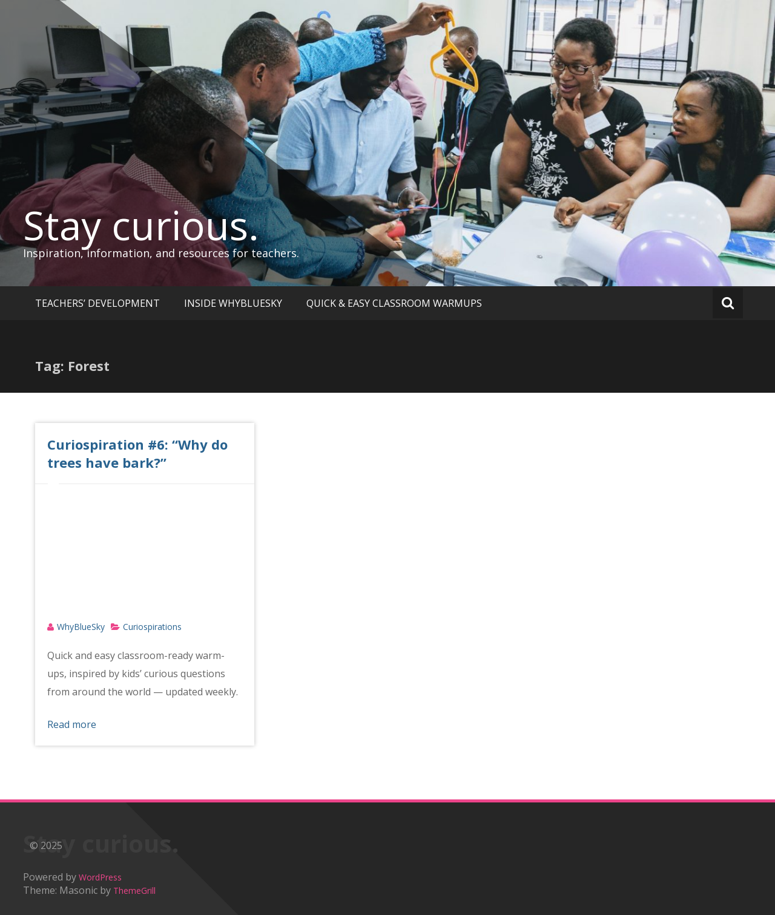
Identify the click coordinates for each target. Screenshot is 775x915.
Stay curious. (141, 225)
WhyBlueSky (81, 626)
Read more (71, 724)
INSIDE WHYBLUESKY (233, 303)
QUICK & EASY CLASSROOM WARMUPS (394, 303)
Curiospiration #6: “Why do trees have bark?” (137, 453)
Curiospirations (152, 626)
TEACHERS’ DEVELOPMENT (97, 303)
